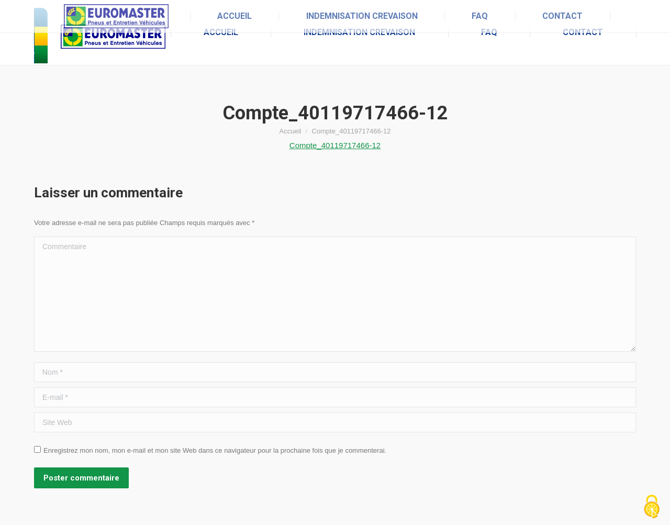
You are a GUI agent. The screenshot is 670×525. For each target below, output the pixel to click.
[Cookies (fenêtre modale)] (651, 507)
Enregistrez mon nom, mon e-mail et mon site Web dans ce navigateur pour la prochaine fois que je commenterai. (214, 450)
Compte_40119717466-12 (335, 145)
